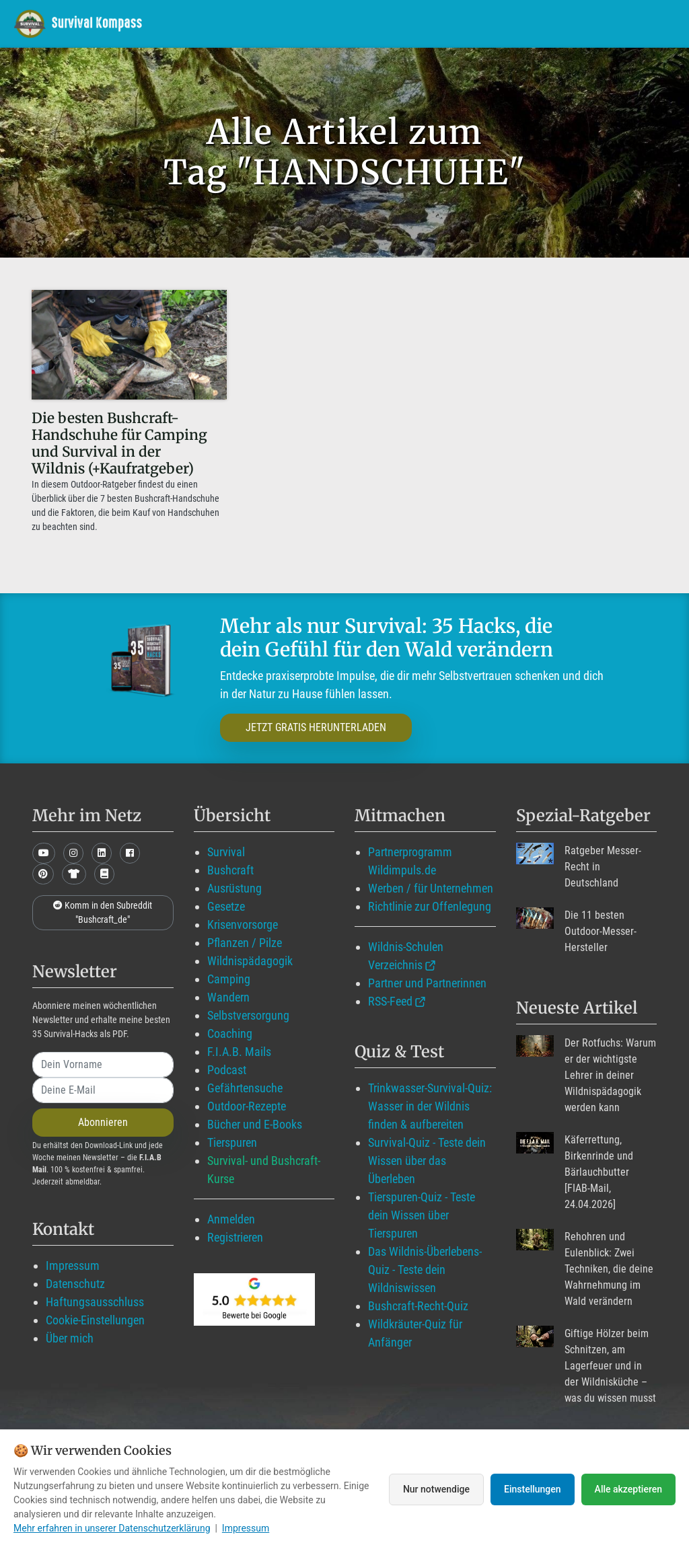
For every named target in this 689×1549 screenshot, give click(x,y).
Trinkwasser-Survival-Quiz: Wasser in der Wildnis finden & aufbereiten (430, 1106)
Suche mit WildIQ (614, 23)
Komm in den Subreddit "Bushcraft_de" (102, 912)
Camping (228, 979)
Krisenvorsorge (242, 924)
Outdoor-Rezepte (246, 1106)
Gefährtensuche (245, 1088)
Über (525, 23)
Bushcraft (230, 870)
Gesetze (226, 906)
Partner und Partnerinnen (427, 983)
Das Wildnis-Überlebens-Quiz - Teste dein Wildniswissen (425, 1269)
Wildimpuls (207, 23)
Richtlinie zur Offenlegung (429, 906)
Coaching (229, 1033)
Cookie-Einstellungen (95, 1320)
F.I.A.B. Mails (239, 1052)
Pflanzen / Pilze (244, 943)
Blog (393, 23)
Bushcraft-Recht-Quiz (418, 1306)
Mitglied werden (306, 23)
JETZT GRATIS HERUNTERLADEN (316, 727)
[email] (103, 1090)
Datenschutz (75, 1284)
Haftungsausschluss (95, 1302)
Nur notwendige (436, 1489)
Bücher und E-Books (254, 1124)
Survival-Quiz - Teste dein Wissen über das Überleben (427, 1160)
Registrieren (235, 1237)
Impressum (73, 1265)
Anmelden (231, 1219)
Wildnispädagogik (250, 961)
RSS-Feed (390, 1001)
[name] (103, 1065)
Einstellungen (532, 1489)
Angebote (461, 23)
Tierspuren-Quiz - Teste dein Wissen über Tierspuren (421, 1215)
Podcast (226, 1070)
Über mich (70, 1338)
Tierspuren (232, 1142)
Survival (226, 852)
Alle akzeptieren (628, 1489)
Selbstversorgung (248, 1015)
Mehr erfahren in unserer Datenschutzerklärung (112, 1528)
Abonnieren (103, 1122)
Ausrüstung (234, 888)
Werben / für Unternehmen (430, 888)
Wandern (228, 997)
